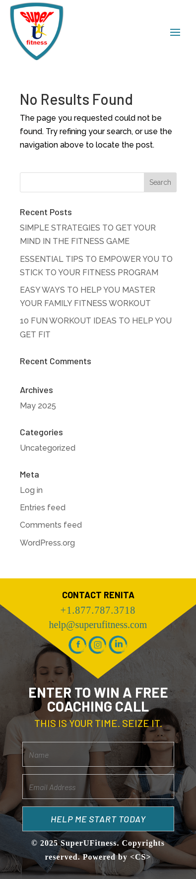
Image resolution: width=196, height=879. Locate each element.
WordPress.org (47, 543)
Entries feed (42, 507)
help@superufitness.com (98, 624)
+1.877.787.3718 (98, 610)
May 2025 (38, 405)
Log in (31, 490)
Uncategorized (47, 448)
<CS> (140, 857)
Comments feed (51, 525)
